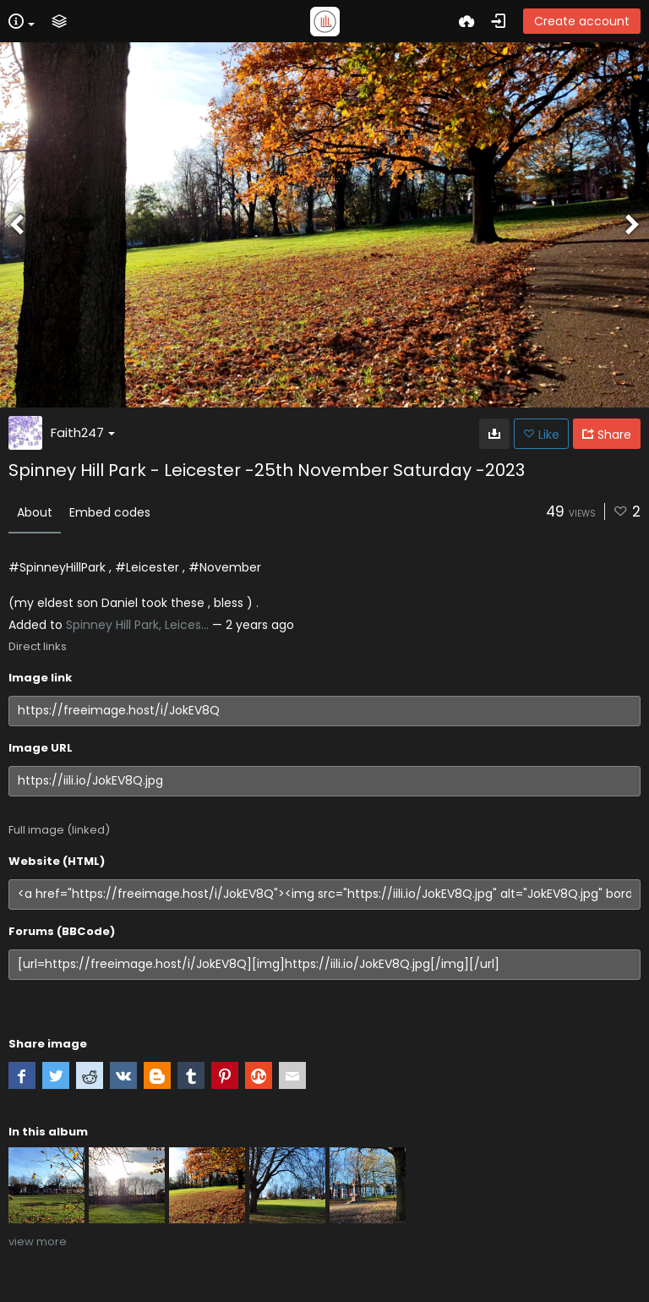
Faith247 (83, 432)
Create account (582, 21)
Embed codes (109, 512)
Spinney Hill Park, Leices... (137, 624)
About (34, 512)
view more (37, 1242)
